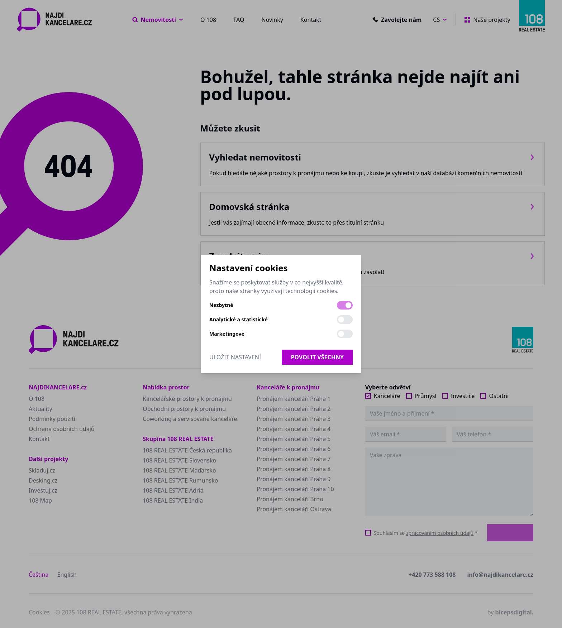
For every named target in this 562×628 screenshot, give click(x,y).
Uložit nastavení (235, 357)
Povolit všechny (317, 357)
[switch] (345, 305)
